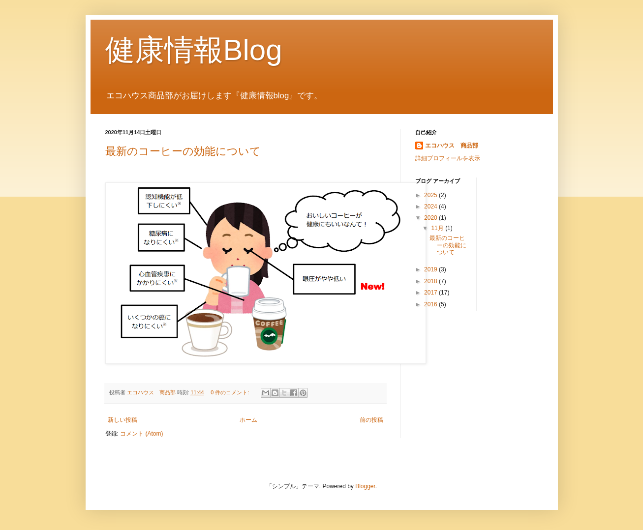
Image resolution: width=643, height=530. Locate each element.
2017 (431, 292)
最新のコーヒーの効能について (183, 151)
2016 (431, 304)
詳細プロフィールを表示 (447, 158)
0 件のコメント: (230, 392)
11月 (438, 228)
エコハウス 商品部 (451, 145)
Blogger (365, 486)
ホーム (248, 419)
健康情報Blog (193, 49)
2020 (431, 217)
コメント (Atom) (141, 433)
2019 (431, 269)
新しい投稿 (122, 419)
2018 (431, 281)
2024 (431, 206)
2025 (431, 195)
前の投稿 (371, 419)
